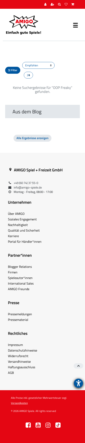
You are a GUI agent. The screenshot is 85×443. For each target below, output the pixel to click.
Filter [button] (12, 70)
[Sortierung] (38, 65)
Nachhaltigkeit (18, 224)
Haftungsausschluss (21, 367)
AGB (11, 372)
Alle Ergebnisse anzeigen (32, 138)
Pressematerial (18, 319)
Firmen (12, 272)
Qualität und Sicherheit (24, 230)
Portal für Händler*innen (25, 241)
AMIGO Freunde (18, 289)
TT (58, 426)
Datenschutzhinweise (22, 350)
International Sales (21, 283)
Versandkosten (19, 403)
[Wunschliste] (66, 4)
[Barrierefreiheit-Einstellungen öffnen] (78, 383)
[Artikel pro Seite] (28, 75)
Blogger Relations (20, 266)
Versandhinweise (19, 361)
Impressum (15, 344)
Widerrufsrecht (18, 356)
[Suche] (60, 4)
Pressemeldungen (20, 314)
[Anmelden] (46, 4)
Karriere (13, 236)
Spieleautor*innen (20, 277)
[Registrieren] (53, 4)
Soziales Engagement (22, 219)
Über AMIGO (16, 213)
